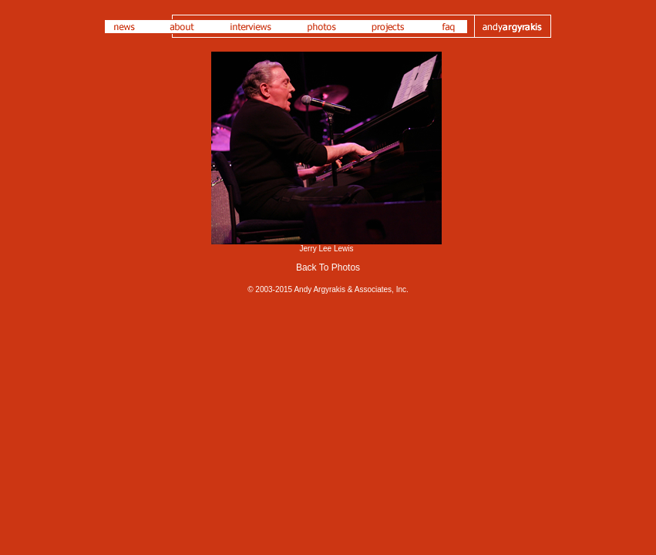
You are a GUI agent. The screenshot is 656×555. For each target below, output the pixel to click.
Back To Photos (328, 267)
